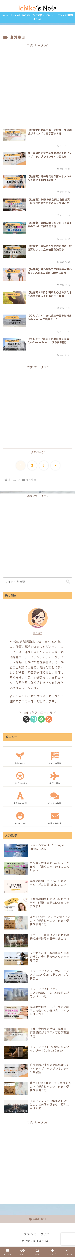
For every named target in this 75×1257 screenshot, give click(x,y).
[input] (37, 581)
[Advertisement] (37, 85)
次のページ (38, 452)
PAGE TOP (37, 1219)
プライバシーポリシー (38, 1234)
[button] (68, 581)
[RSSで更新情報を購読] (48, 719)
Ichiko (37, 633)
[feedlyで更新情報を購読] (41, 719)
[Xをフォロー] (26, 719)
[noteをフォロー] (33, 719)
